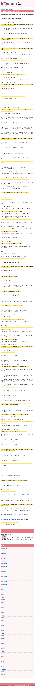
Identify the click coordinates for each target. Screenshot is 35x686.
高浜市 (3, 651)
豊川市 (3, 602)
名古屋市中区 (4, 558)
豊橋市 (3, 586)
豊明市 (3, 656)
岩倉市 (3, 653)
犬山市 (3, 622)
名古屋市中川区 (4, 568)
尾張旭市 (3, 648)
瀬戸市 (3, 594)
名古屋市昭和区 (4, 561)
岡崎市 (3, 589)
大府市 (3, 640)
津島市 (3, 604)
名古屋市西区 (4, 553)
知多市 (3, 643)
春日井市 (3, 599)
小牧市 (3, 630)
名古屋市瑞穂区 (4, 563)
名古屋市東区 (4, 550)
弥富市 (3, 671)
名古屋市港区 (4, 571)
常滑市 (3, 625)
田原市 (3, 661)
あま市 (3, 676)
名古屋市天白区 (4, 584)
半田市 (3, 597)
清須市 (3, 666)
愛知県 (7, 9)
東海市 (3, 638)
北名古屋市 (4, 669)
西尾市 (3, 617)
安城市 (3, 615)
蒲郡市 (3, 620)
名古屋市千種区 (4, 548)
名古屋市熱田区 (4, 566)
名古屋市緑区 (4, 579)
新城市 (3, 635)
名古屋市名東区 (4, 581)
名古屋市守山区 (4, 576)
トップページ (3, 9)
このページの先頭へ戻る (31, 682)
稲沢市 (3, 633)
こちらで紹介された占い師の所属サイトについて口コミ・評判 (13, 256)
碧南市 (3, 607)
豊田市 (3, 612)
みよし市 (3, 674)
